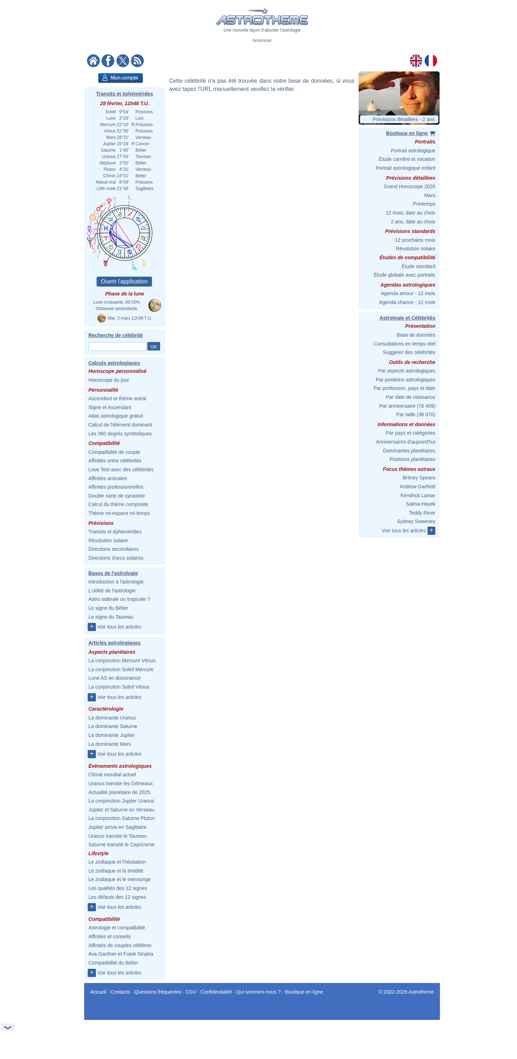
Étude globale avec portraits (405, 275)
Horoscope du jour (108, 380)
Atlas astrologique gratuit (115, 416)
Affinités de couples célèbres (120, 945)
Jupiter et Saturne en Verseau (121, 810)
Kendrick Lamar (418, 495)
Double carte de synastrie (116, 496)
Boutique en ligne (304, 992)
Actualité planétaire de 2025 (119, 792)
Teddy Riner (422, 513)
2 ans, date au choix (413, 221)
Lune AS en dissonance (114, 678)
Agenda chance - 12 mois (407, 302)
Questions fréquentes (157, 992)
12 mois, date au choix (410, 213)
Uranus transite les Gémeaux (120, 783)
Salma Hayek (420, 504)
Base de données (416, 335)
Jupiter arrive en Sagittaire (117, 827)
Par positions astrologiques (405, 379)
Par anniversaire (397, 406)
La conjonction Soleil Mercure (121, 669)
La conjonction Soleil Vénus (118, 687)
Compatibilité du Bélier (113, 963)
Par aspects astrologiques (406, 371)
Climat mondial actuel (112, 774)
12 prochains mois (415, 240)
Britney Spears (419, 477)
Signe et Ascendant (109, 407)
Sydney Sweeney (416, 521)
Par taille (405, 414)
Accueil (98, 992)
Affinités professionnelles (115, 487)
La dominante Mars (109, 744)
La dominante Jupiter (111, 735)
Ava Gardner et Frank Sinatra (120, 954)
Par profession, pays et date (404, 388)
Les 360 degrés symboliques (120, 433)
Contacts (120, 992)
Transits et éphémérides (124, 94)
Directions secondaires (113, 549)
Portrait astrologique (413, 150)
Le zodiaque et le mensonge (119, 879)
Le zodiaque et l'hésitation (117, 862)
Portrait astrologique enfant (405, 168)
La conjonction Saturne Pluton (121, 818)
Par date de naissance (410, 397)
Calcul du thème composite (118, 504)
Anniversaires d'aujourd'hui (405, 442)
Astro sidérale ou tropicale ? (119, 599)
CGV (191, 992)
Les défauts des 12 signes (117, 897)
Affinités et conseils (109, 936)
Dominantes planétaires (409, 451)
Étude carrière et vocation (407, 159)
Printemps (424, 204)
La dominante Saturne (112, 726)
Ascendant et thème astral (117, 398)
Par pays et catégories (410, 433)
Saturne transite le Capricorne (121, 844)
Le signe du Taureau (111, 617)
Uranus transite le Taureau (117, 836)
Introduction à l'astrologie (115, 582)
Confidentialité (216, 992)
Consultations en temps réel (405, 344)
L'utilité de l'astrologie (112, 590)
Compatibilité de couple (114, 452)
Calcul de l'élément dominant (120, 425)
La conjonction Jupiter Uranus (121, 801)
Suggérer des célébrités (409, 352)
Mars (429, 195)
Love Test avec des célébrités (120, 469)
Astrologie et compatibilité (116, 927)
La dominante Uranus (112, 718)
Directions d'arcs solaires (115, 558)
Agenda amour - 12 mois (408, 293)
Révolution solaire (108, 540)
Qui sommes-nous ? (258, 992)
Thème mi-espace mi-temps (119, 513)
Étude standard (418, 266)
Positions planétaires (412, 459)
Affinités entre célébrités (114, 460)
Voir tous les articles (119, 627)
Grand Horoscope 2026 (410, 186)
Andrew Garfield (417, 486)
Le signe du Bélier (108, 608)
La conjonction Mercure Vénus (122, 660)
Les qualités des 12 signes (117, 888)
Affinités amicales (107, 478)
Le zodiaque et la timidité (115, 871)
